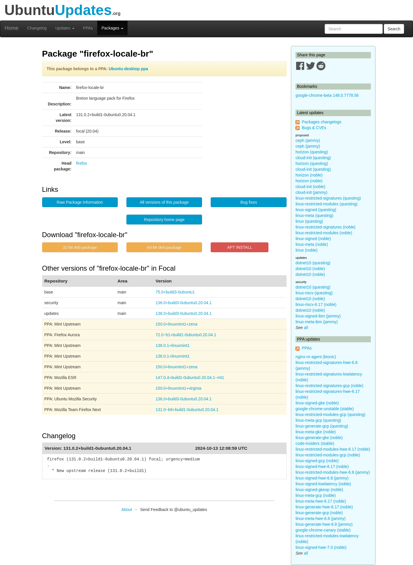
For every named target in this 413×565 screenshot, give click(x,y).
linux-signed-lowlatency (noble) (323, 484)
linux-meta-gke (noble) (316, 432)
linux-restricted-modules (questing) (327, 204)
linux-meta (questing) (314, 215)
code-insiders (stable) (315, 443)
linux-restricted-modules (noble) (324, 233)
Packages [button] (112, 28)
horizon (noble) (309, 175)
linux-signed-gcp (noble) (317, 460)
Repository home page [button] (164, 219)
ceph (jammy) (308, 140)
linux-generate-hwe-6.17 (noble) (324, 507)
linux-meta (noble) (312, 244)
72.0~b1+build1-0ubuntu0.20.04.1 (186, 334)
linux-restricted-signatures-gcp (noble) (329, 385)
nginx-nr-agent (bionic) (316, 356)
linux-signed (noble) (313, 238)
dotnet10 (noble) (310, 268)
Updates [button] (64, 28)
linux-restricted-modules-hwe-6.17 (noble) (333, 449)
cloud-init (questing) (313, 157)
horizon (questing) (312, 152)
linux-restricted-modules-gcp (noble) (328, 455)
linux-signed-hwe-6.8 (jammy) (322, 478)
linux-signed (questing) (316, 209)
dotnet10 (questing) (313, 263)
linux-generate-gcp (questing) (322, 426)
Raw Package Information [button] (80, 202)
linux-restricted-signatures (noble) (326, 227)
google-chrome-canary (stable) (323, 530)
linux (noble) (306, 250)
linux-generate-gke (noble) (319, 437)
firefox (81, 163)
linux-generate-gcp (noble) (319, 512)
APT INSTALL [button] (239, 247)
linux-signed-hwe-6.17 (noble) (322, 466)
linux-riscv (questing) (314, 293)
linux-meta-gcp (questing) (318, 420)
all (306, 327)
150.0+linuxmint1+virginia (178, 388)
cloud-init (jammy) (311, 192)
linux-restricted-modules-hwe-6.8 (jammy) (333, 472)
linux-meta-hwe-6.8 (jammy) (320, 518)
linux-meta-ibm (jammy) (317, 321)
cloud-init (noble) (311, 186)
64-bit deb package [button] (164, 247)
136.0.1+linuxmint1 (173, 345)
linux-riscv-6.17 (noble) (316, 304)
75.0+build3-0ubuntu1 (175, 292)
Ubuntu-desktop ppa (128, 68)
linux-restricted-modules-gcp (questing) (330, 414)
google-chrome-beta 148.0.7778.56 (327, 95)
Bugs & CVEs (314, 127)
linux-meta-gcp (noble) (316, 495)
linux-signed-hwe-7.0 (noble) (321, 547)
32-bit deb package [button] (80, 247)
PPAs (88, 28)
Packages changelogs (321, 122)
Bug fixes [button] (248, 202)
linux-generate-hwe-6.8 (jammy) (324, 524)
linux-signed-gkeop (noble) (319, 489)
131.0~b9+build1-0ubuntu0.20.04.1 (187, 409)
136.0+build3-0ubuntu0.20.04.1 (184, 302)
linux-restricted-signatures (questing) (328, 198)
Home (11, 28)
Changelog (37, 28)
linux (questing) (309, 221)
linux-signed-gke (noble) (317, 403)
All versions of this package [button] (164, 202)
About (127, 509)
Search (394, 29)
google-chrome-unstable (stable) (325, 408)
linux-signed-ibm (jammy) (318, 316)
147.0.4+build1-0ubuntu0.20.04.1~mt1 (190, 377)
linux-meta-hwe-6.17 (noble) (321, 501)
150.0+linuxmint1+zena (176, 324)
